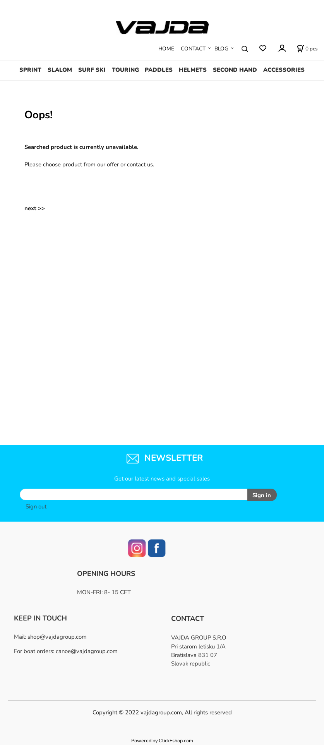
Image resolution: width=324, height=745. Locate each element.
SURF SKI (92, 70)
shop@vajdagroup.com (57, 637)
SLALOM (60, 70)
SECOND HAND (235, 70)
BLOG (221, 48)
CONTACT (193, 48)
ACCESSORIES (284, 70)
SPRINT (30, 70)
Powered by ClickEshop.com (162, 740)
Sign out (36, 506)
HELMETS (193, 70)
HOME (166, 48)
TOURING (125, 70)
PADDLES (159, 70)
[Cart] (307, 48)
